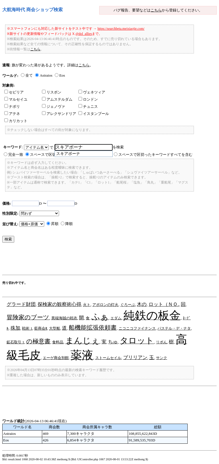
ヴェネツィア (91, 92)
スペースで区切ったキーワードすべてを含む (155, 154)
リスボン (51, 92)
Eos (62, 75)
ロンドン (88, 99)
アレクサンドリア (59, 113)
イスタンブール (93, 113)
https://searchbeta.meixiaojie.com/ (121, 29)
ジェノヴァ (53, 106)
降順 (69, 224)
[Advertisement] (106, 260)
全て (29, 75)
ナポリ (12, 106)
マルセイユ (15, 99)
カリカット (15, 121)
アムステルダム (57, 99)
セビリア (14, 92)
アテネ (12, 113)
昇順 (54, 224)
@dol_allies (84, 34)
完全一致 (15, 154)
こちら (156, 10)
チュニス (88, 106)
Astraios (46, 75)
